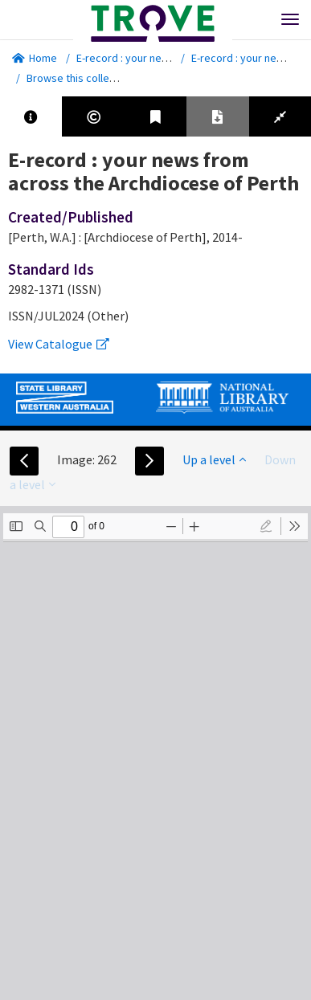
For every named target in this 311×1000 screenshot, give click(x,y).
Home (34, 58)
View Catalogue (58, 344)
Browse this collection (86, 78)
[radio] (266, 526)
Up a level (214, 459)
